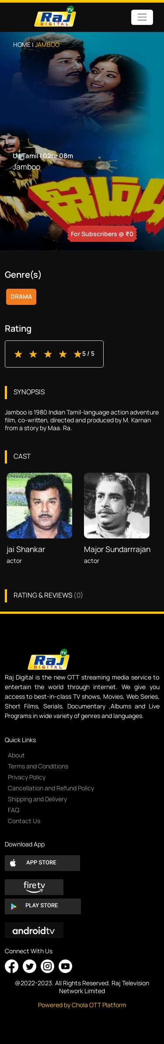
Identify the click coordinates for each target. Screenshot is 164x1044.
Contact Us (24, 821)
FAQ (13, 810)
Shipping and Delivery (37, 799)
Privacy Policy (26, 777)
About (16, 755)
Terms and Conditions (38, 766)
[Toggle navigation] (142, 17)
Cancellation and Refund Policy (51, 788)
